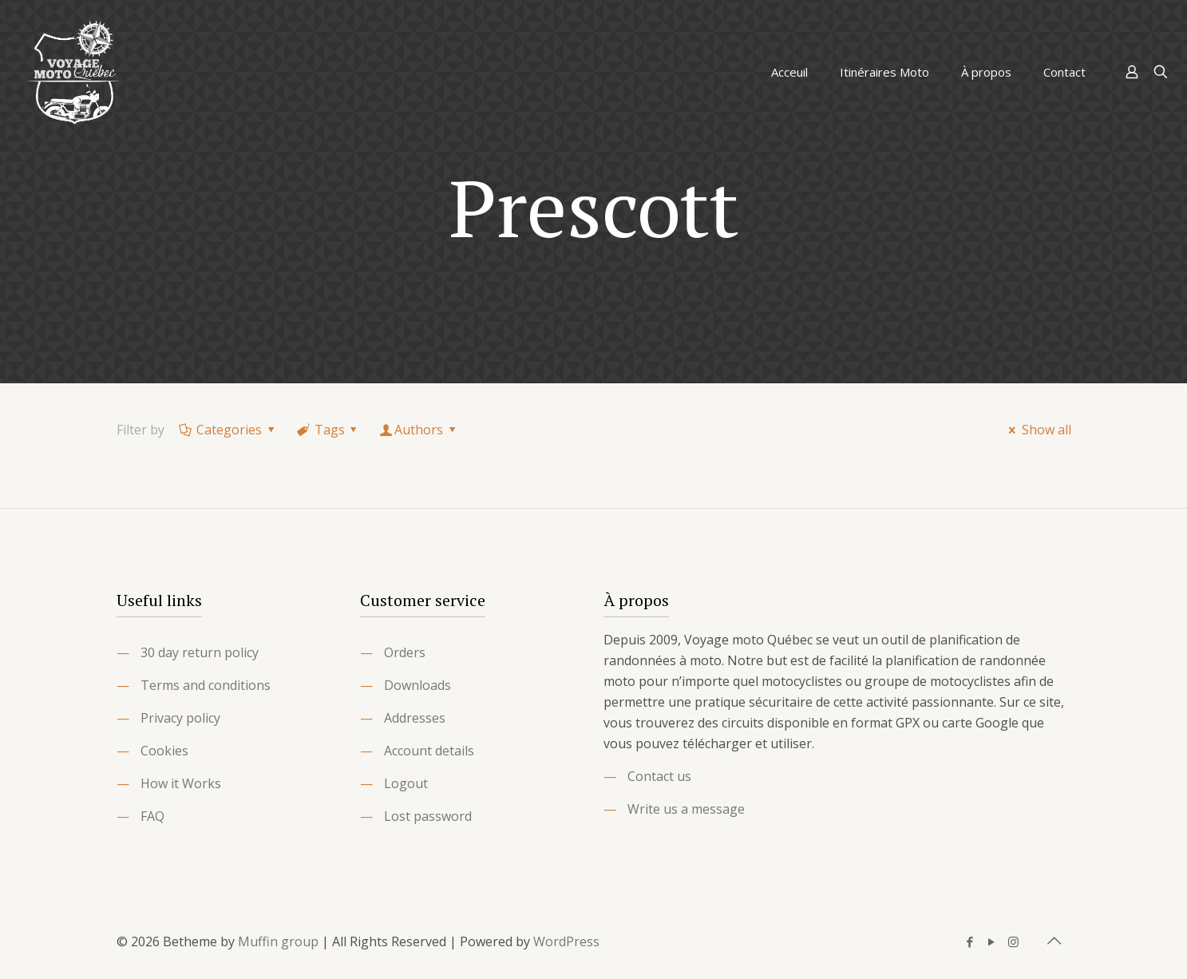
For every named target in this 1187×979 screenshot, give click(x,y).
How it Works (180, 783)
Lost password (428, 816)
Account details (429, 750)
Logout (406, 783)
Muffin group (278, 941)
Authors (419, 429)
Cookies (164, 750)
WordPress (566, 941)
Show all (1036, 429)
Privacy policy (180, 718)
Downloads (417, 685)
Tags (328, 429)
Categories (228, 429)
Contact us (659, 776)
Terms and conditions (205, 685)
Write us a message (686, 809)
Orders (404, 652)
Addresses (414, 718)
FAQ (152, 816)
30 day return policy (199, 652)
